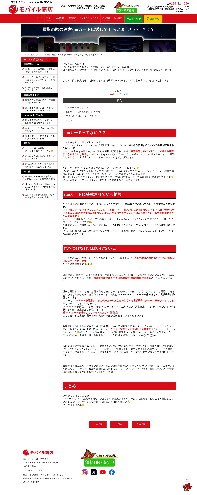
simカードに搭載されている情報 (83, 112)
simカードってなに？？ (78, 107)
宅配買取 (72, 18)
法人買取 (106, 18)
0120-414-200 (179, 3)
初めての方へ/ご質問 (89, 18)
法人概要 (118, 18)
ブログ (49, 18)
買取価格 (60, 18)
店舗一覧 (153, 18)
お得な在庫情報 (31, 95)
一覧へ (119, 424)
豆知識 (27, 143)
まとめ (69, 120)
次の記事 (142, 424)
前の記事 (96, 424)
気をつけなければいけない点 (81, 116)
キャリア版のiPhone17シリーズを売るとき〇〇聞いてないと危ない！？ (40, 79)
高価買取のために (32, 64)
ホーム (39, 18)
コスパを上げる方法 (33, 115)
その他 (27, 171)
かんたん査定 (134, 19)
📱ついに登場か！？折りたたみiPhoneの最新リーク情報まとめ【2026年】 (40, 187)
